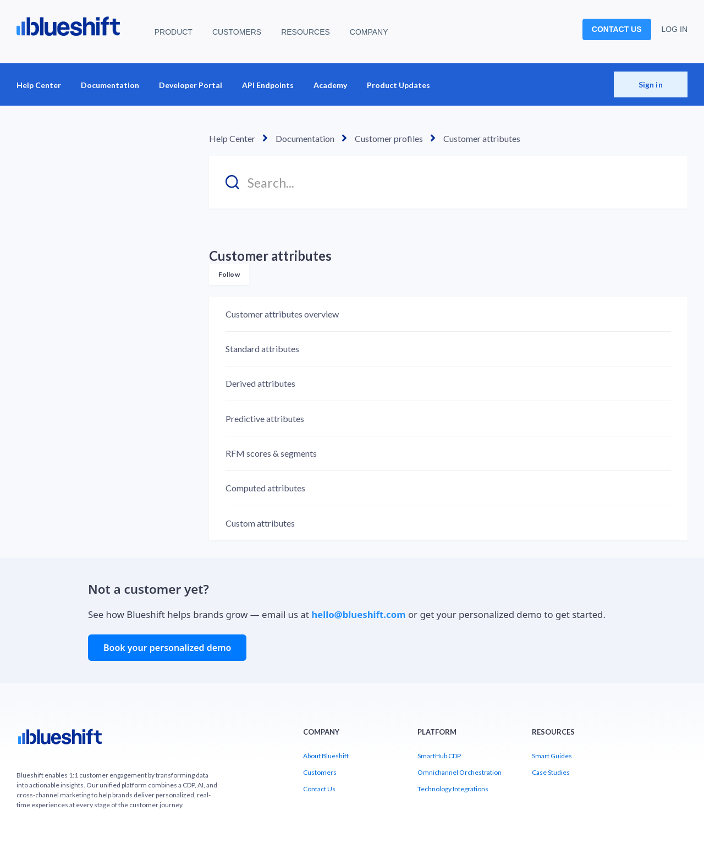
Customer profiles (389, 138)
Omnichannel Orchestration (459, 772)
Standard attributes (262, 348)
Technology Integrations (452, 789)
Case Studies (551, 772)
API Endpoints (268, 85)
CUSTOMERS (236, 32)
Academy (330, 85)
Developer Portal (190, 85)
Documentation (110, 85)
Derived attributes (260, 383)
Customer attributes (481, 138)
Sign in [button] (651, 84)
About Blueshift (326, 756)
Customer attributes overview (282, 314)
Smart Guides (552, 756)
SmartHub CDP (439, 756)
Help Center (38, 85)
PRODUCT (174, 32)
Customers (320, 772)
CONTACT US (617, 29)
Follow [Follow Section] (229, 274)
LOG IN (675, 29)
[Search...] (448, 182)
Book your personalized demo (167, 648)
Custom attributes (260, 523)
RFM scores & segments (271, 453)
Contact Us (319, 789)
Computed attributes (265, 488)
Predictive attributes (265, 418)
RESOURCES (305, 32)
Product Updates (398, 85)
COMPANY (369, 32)
